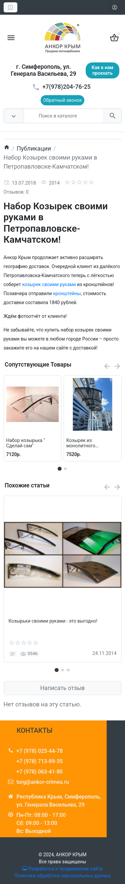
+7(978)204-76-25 (66, 86)
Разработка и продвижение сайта (62, 868)
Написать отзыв (62, 688)
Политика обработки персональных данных (62, 875)
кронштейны (67, 293)
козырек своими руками (49, 284)
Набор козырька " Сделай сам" (25, 443)
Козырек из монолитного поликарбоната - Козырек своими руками (84, 443)
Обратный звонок (62, 100)
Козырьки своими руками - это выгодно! (53, 621)
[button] (65, 468)
